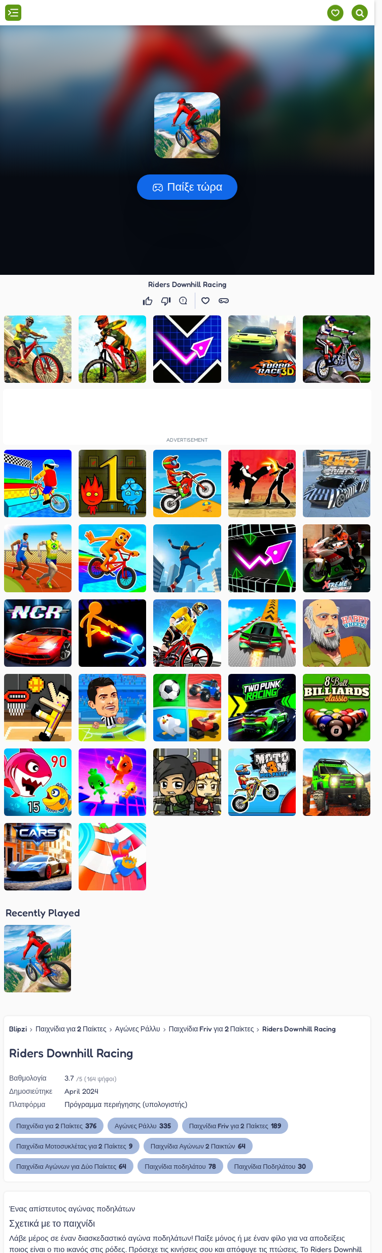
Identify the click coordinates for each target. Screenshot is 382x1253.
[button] (187, 125)
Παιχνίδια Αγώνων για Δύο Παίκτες (71, 1166)
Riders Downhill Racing (299, 1028)
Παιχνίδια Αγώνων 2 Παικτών (198, 1145)
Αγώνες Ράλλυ (137, 1028)
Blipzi (18, 1028)
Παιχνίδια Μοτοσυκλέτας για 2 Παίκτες (74, 1145)
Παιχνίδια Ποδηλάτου (270, 1166)
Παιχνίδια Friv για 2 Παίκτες (211, 1028)
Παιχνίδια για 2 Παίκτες (71, 1028)
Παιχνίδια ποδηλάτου (180, 1166)
